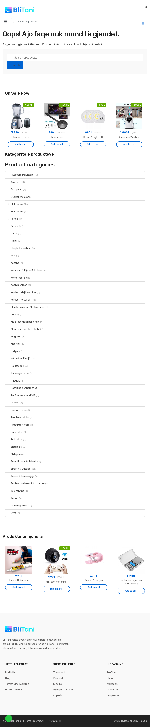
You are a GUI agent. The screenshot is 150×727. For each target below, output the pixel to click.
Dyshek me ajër (17, 196)
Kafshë (12, 262)
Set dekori (13, 439)
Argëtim (12, 182)
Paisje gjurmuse (17, 373)
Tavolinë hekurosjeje (19, 476)
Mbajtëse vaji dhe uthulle (22, 329)
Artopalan (13, 189)
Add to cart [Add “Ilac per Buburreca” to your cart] (18, 587)
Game (11, 233)
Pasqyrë (12, 380)
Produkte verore (17, 424)
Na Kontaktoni (13, 689)
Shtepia (12, 454)
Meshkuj (12, 343)
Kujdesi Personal (17, 299)
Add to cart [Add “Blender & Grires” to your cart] (20, 144)
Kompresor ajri (16, 277)
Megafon (13, 336)
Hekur (11, 240)
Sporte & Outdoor (18, 468)
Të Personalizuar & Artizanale (25, 483)
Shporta (111, 678)
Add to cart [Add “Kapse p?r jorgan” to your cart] (94, 587)
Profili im (111, 672)
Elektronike (14, 211)
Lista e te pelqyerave (113, 692)
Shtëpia (12, 446)
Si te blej (58, 683)
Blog (7, 678)
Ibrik (10, 255)
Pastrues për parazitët (21, 387)
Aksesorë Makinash (19, 174)
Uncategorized (16, 505)
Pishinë (12, 402)
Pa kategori (14, 365)
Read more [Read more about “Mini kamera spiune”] (56, 588)
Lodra (11, 314)
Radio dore (14, 432)
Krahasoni (112, 683)
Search (15, 65)
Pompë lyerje (15, 410)
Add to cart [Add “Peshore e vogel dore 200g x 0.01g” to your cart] (131, 590)
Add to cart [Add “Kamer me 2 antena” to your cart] (129, 144)
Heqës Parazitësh (18, 248)
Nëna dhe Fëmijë (17, 358)
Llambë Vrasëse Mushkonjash (25, 307)
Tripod (11, 498)
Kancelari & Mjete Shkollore (23, 270)
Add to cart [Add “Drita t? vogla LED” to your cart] (93, 144)
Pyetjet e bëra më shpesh (63, 692)
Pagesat (58, 678)
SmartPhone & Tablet (20, 461)
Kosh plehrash (16, 284)
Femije (11, 218)
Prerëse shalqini (17, 417)
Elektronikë (14, 204)
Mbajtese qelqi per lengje (22, 321)
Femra (11, 226)
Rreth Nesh (11, 672)
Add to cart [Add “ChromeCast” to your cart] (57, 144)
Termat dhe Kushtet (17, 683)
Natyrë (12, 351)
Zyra (10, 512)
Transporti (59, 672)
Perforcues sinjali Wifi (20, 395)
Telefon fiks (14, 490)
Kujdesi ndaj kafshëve (20, 292)
